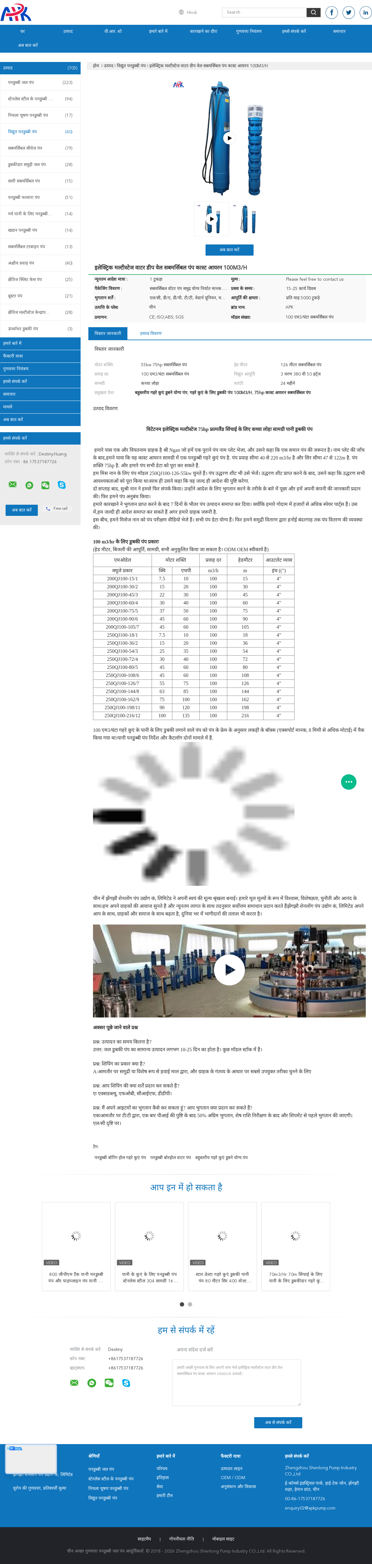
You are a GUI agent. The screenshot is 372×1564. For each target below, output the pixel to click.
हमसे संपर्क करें (294, 31)
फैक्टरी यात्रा (13, 356)
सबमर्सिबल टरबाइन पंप (40, 247)
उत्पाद (68, 31)
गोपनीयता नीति (181, 1539)
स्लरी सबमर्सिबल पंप (40, 181)
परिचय (162, 1469)
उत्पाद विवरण (151, 334)
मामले (7, 407)
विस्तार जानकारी (108, 334)
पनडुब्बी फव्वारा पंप (40, 198)
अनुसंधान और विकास (238, 1487)
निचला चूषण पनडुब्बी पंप (40, 115)
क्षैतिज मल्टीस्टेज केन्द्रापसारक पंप (40, 313)
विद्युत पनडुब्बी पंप (40, 132)
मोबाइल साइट (223, 1539)
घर (22, 31)
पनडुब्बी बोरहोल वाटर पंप (170, 1158)
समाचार (339, 31)
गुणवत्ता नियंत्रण (249, 31)
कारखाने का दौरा (203, 31)
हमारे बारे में (158, 31)
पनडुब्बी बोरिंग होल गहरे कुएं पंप (120, 1158)
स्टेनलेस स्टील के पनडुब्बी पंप (40, 99)
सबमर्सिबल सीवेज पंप (40, 148)
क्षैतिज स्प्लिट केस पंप (40, 280)
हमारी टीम (165, 1496)
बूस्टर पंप (40, 296)
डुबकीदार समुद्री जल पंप (40, 165)
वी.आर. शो (113, 31)
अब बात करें (28, 45)
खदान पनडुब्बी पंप (40, 230)
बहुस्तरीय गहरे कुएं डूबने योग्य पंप (221, 1158)
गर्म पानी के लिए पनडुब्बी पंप (40, 214)
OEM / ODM (233, 1478)
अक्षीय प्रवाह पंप (40, 263)
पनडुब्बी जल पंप (40, 83)
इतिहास (163, 1478)
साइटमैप (144, 1539)
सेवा (160, 1487)
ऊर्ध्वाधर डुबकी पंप (40, 329)
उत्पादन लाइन (231, 1469)
